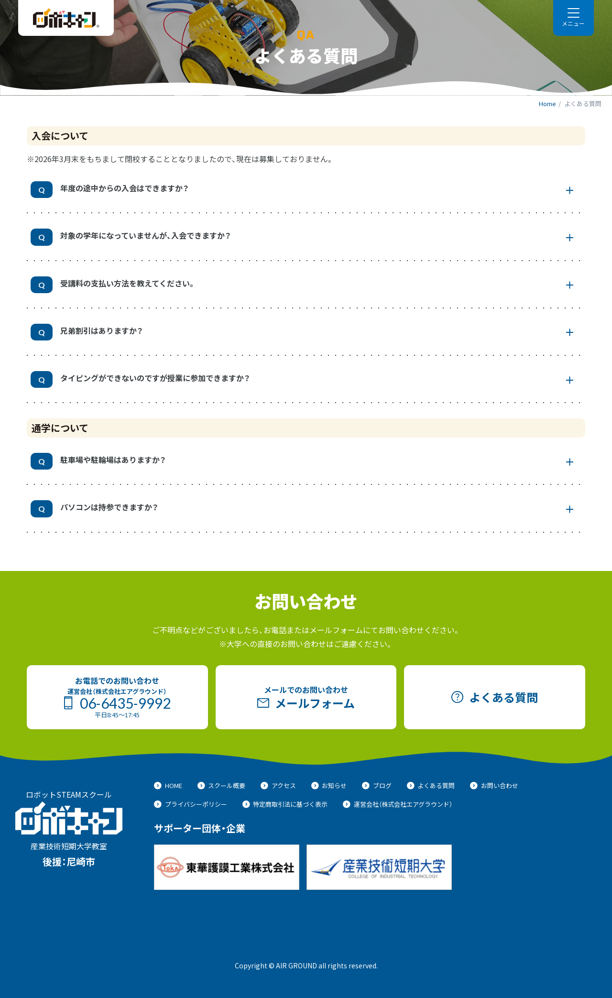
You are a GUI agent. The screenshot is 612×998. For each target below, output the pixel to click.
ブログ (377, 785)
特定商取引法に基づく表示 (285, 804)
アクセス (278, 785)
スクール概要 (221, 785)
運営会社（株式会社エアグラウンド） (397, 804)
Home (547, 103)
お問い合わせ (494, 785)
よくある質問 (431, 785)
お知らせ (329, 785)
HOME (168, 785)
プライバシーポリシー (190, 804)
